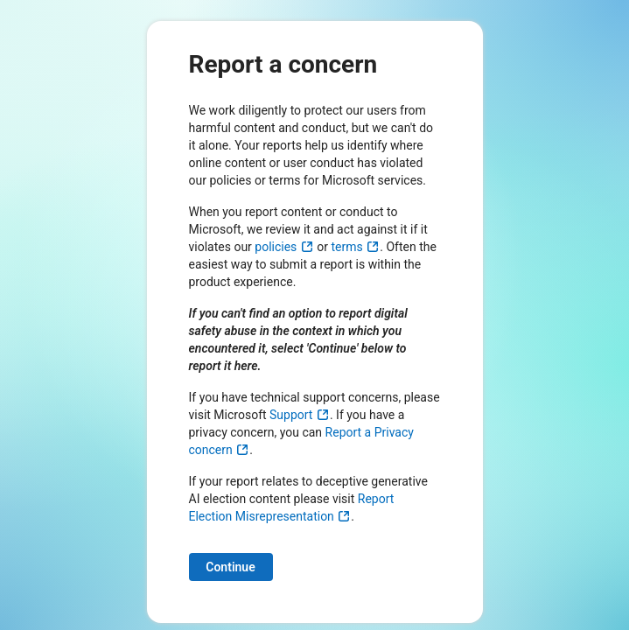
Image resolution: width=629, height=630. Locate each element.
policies (284, 247)
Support (299, 415)
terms (356, 247)
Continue (230, 567)
